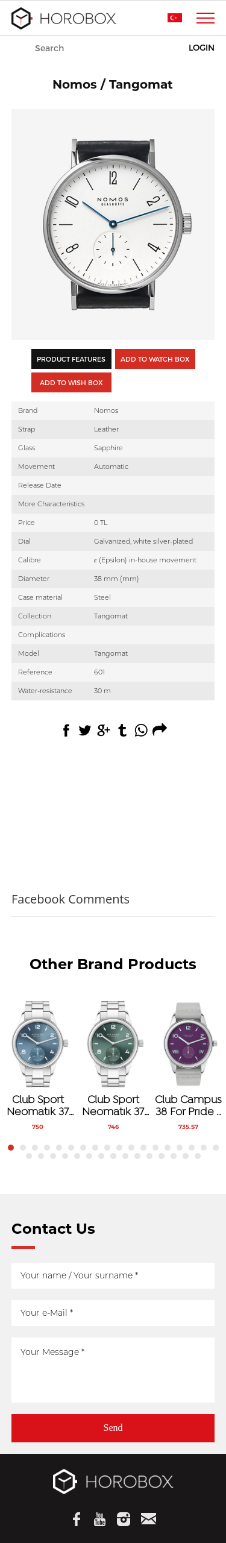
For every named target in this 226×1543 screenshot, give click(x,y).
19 (29, 1156)
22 (65, 1156)
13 (155, 1148)
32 (186, 1156)
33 (198, 1156)
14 (168, 1148)
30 (162, 1156)
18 (216, 1148)
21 (53, 1156)
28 (137, 1156)
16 (192, 1148)
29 (149, 1156)
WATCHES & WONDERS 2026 (113, 49)
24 (89, 1156)
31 (174, 1156)
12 (143, 1148)
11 (131, 1148)
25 (101, 1156)
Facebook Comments (70, 899)
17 (204, 1148)
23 (77, 1156)
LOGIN (202, 47)
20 (41, 1156)
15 (180, 1148)
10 (119, 1148)
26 (113, 1156)
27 (125, 1156)
